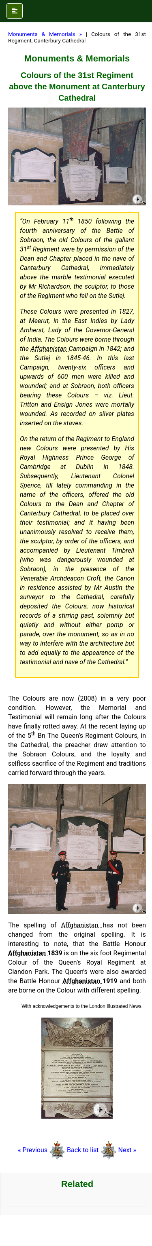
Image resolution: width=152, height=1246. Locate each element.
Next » (127, 1149)
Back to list (83, 1149)
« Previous (33, 1149)
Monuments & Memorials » (45, 34)
